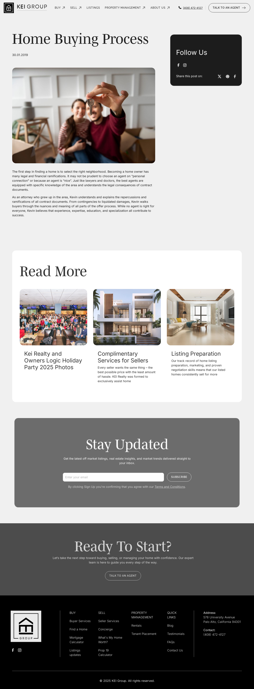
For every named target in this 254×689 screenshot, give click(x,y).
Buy (58, 7)
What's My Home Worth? (110, 640)
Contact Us (175, 650)
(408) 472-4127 (214, 634)
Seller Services (108, 621)
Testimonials (175, 634)
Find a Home (78, 629)
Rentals (136, 625)
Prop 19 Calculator (105, 652)
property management (123, 7)
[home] (25, 7)
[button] (60, 8)
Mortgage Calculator (77, 640)
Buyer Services (80, 621)
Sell (73, 7)
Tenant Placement (143, 634)
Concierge (105, 629)
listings (93, 7)
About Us (158, 7)
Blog (170, 625)
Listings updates (75, 652)
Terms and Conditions (167, 485)
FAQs (171, 642)
